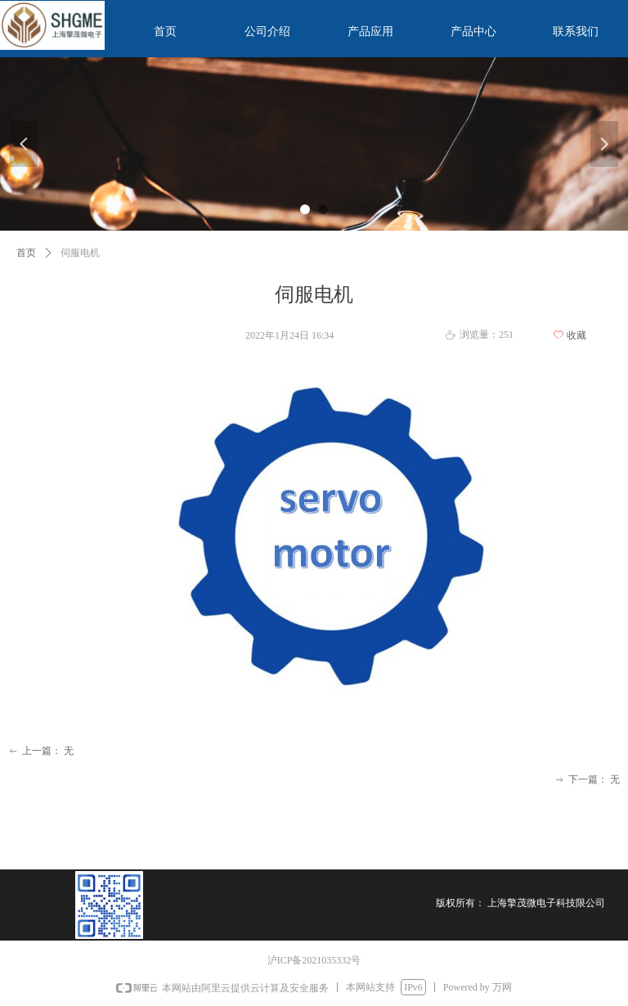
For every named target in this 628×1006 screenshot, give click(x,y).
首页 (26, 252)
